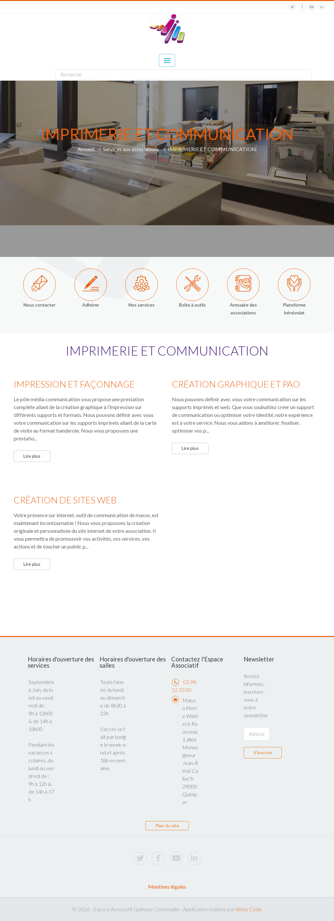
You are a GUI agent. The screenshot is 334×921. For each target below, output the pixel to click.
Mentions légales (167, 886)
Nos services (142, 305)
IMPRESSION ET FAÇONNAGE (74, 384)
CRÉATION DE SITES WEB (65, 500)
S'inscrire (262, 752)
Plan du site (167, 825)
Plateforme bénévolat (294, 308)
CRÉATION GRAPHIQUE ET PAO (236, 384)
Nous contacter (39, 305)
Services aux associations (131, 149)
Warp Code (249, 909)
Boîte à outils (192, 305)
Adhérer (90, 305)
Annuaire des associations (243, 308)
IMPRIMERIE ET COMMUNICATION (212, 149)
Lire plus (31, 456)
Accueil (86, 149)
